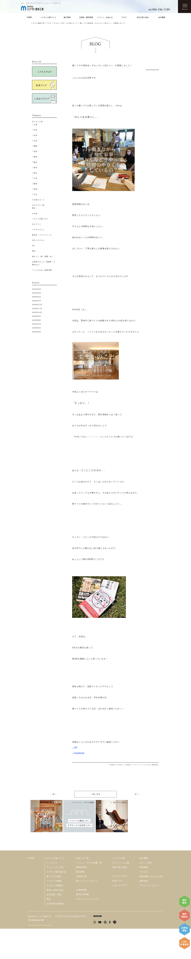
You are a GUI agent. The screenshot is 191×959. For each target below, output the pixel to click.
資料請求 (184, 901)
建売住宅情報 (82, 924)
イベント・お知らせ (105, 17)
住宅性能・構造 (54, 925)
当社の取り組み (143, 17)
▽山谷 (34, 141)
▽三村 (34, 178)
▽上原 (34, 125)
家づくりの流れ (54, 907)
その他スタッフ (38, 200)
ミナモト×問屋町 (55, 916)
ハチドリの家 (118, 888)
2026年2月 (36, 297)
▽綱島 (34, 146)
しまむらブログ (119, 915)
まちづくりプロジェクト (88, 929)
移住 (34, 251)
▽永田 (34, 135)
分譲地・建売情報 (86, 17)
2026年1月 (36, 301)
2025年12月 (37, 305)
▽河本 (34, 130)
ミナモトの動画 (54, 911)
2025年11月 (37, 308)
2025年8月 (36, 320)
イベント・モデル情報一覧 (89, 893)
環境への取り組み (55, 920)
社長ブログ (117, 911)
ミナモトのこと (38, 229)
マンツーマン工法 (55, 897)
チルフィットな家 (120, 893)
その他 (34, 213)
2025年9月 (36, 316)
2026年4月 (36, 289)
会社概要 (161, 17)
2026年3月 (36, 293)
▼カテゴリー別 (38, 205)
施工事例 (67, 17)
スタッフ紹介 (145, 893)
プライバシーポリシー (150, 916)
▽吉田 (34, 151)
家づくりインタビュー (87, 911)
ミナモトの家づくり (48, 17)
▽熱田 (34, 157)
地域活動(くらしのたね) (151, 907)
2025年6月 (36, 328)
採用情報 (143, 897)
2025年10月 (37, 312)
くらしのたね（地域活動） (42, 270)
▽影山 (34, 173)
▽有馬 (34, 189)
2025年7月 (36, 324)
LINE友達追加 (184, 943)
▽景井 (34, 167)
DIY (33, 246)
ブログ (124, 17)
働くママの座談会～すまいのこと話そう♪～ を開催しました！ (102, 65)
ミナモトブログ (119, 906)
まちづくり (36, 224)
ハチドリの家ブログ (40, 219)
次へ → (138, 794)
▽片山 (34, 194)
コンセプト (52, 893)
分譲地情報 (184, 929)
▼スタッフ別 (37, 122)
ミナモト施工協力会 (56, 902)
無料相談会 (184, 915)
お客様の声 (81, 907)
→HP (74, 747)
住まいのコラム (38, 240)
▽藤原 (34, 184)
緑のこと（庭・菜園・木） (42, 256)
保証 (49, 929)
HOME (29, 17)
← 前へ (53, 794)
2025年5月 (36, 332)
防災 (34, 208)
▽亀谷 (34, 162)
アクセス (143, 902)
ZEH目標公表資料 (55, 934)
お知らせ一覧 (82, 888)
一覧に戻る (95, 794)
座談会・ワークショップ (42, 235)
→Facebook (78, 753)
